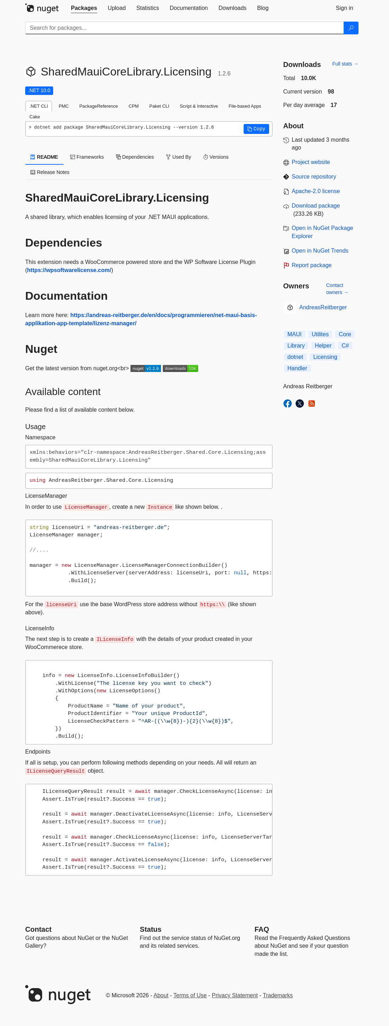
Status (150, 929)
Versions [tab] (216, 156)
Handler (297, 368)
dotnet (295, 357)
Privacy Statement (235, 995)
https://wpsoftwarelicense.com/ (69, 270)
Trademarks (278, 995)
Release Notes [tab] (50, 172)
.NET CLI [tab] (38, 106)
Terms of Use (190, 995)
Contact (38, 929)
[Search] (351, 28)
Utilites (320, 334)
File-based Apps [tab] (245, 106)
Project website (311, 162)
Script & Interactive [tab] (199, 106)
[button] (256, 129)
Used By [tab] (178, 156)
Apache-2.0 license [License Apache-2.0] (316, 191)
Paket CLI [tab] (159, 106)
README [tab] (44, 156)
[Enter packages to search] (184, 28)
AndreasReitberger (323, 307)
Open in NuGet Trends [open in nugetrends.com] (320, 251)
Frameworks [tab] (87, 156)
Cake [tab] (34, 116)
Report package (312, 265)
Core (345, 334)
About (161, 995)
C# (345, 346)
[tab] (84, 8)
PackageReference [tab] (98, 106)
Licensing (325, 357)
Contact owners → (337, 288)
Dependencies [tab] (135, 156)
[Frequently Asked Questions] (262, 929)
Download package (316, 206)
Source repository (314, 177)
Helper (323, 346)
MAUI (295, 334)
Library (296, 346)
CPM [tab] (134, 106)
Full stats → (345, 64)
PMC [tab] (63, 106)
